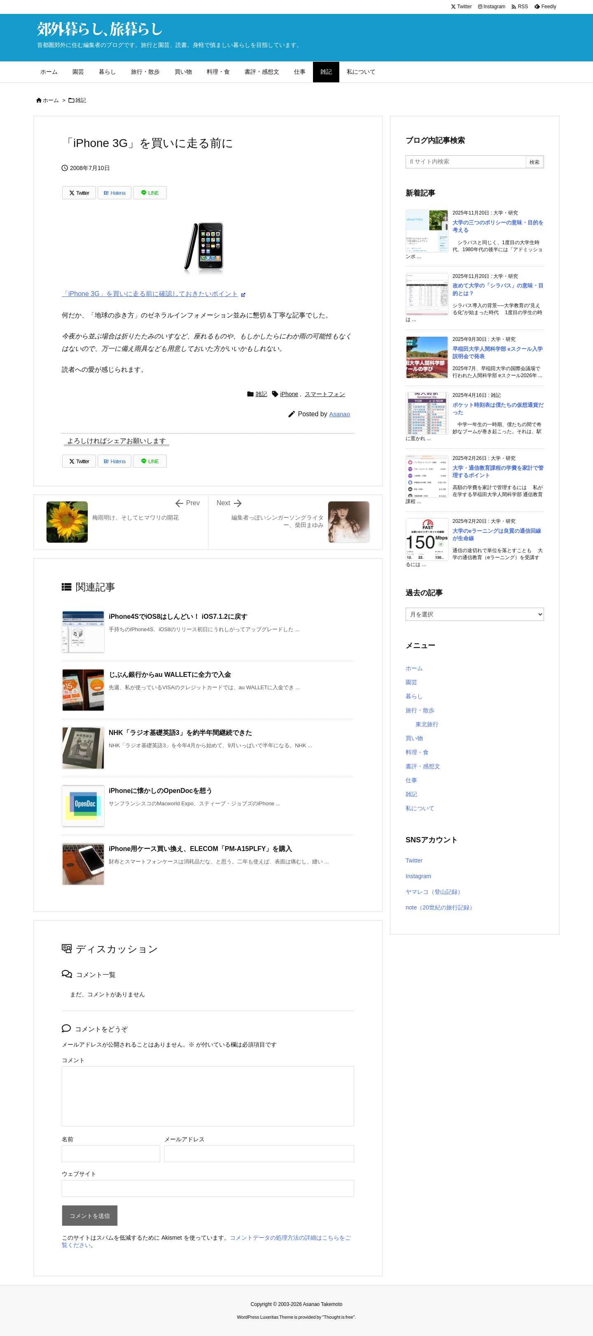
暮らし (414, 696)
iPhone (289, 394)
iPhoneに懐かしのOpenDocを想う (160, 790)
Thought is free (338, 1317)
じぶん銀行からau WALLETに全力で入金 (170, 674)
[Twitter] (79, 192)
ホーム (51, 100)
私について (420, 808)
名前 (67, 1139)
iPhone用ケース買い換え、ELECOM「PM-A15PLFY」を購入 (200, 848)
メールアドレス (184, 1139)
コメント (73, 1060)
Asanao (339, 413)
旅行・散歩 (420, 710)
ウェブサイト (79, 1173)
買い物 (414, 738)
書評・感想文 (423, 766)
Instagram (418, 876)
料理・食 (417, 752)
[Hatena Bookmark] (114, 192)
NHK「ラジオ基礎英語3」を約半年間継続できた (180, 732)
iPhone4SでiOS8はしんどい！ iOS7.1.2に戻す (178, 616)
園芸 (411, 682)
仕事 (411, 780)
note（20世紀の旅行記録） (440, 907)
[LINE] (150, 192)
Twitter (414, 860)
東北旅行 (427, 724)
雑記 (80, 100)
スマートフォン (325, 394)
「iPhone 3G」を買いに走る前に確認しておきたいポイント (150, 293)
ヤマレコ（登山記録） (434, 891)
